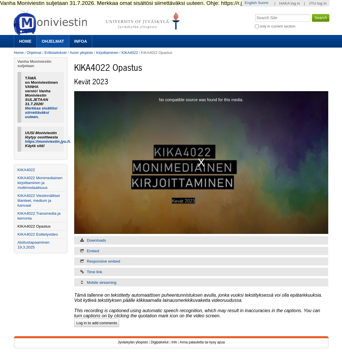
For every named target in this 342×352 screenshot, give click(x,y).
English (251, 3)
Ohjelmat (53, 41)
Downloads (96, 240)
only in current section (277, 26)
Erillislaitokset (55, 52)
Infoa (80, 41)
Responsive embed (103, 261)
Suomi (263, 3)
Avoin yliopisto (81, 52)
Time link (94, 272)
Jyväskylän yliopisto (133, 342)
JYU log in (318, 3)
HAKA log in (289, 3)
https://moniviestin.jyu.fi (47, 141)
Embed (93, 251)
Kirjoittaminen (107, 52)
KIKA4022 (129, 52)
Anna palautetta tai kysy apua (202, 342)
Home (25, 41)
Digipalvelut (159, 342)
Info (174, 342)
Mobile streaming (102, 282)
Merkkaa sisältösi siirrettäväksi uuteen (41, 112)
